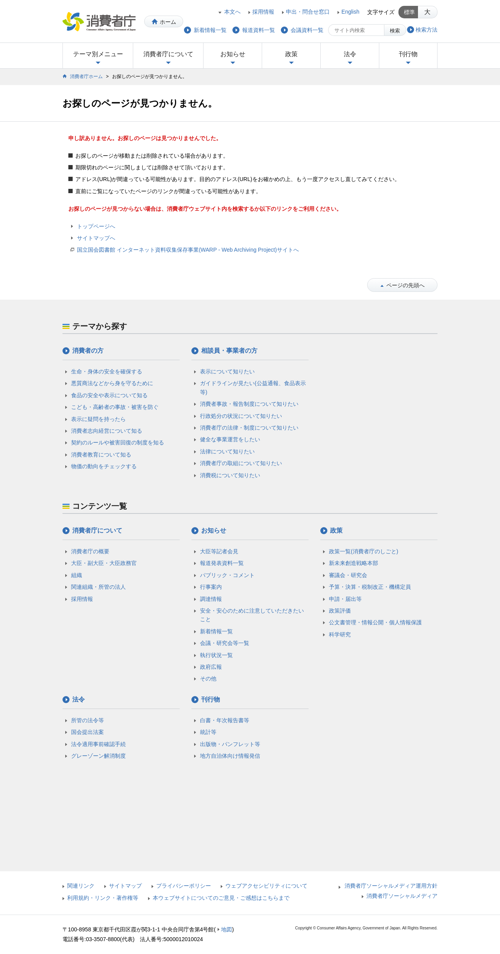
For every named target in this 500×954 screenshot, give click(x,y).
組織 (76, 575)
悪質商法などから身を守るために (112, 383)
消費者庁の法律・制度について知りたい (249, 428)
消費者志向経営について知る (106, 431)
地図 (226, 929)
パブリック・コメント (227, 575)
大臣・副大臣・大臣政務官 (104, 563)
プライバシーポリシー (183, 886)
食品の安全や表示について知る (109, 395)
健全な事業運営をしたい (230, 439)
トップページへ (96, 226)
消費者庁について (168, 54)
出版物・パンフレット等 (230, 744)
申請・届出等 (345, 599)
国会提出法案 (87, 732)
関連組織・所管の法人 (98, 587)
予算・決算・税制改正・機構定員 (370, 587)
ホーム (168, 22)
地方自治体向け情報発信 (230, 756)
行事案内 (211, 587)
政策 (291, 54)
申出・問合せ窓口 (308, 12)
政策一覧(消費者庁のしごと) (363, 551)
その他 (208, 678)
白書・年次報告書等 (224, 720)
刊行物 (408, 54)
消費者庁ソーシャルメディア (402, 896)
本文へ (232, 12)
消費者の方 (88, 350)
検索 (395, 31)
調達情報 (211, 599)
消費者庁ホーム (86, 76)
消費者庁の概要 (90, 551)
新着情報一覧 (216, 631)
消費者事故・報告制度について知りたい (249, 404)
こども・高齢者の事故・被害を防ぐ (115, 407)
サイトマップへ (96, 238)
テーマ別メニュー (98, 54)
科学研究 (340, 634)
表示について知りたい (227, 371)
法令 (350, 54)
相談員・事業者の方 (229, 350)
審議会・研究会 (348, 575)
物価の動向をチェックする (104, 466)
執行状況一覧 (216, 655)
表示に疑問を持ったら (98, 419)
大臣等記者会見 (219, 551)
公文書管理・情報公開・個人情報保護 (375, 622)
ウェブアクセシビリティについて (266, 886)
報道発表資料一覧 (222, 563)
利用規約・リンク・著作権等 (102, 898)
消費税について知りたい (230, 475)
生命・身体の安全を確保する (106, 371)
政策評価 (340, 611)
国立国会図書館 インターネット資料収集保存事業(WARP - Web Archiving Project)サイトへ (188, 250)
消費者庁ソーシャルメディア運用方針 (391, 886)
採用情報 (263, 12)
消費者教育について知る (101, 454)
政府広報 (211, 667)
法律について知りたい (227, 451)
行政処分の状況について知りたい (241, 416)
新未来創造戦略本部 (353, 563)
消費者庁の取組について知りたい (241, 463)
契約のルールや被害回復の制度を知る (117, 442)
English (350, 12)
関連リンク (81, 886)
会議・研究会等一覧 (224, 643)
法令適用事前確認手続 (98, 744)
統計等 (208, 732)
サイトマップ (125, 886)
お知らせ (232, 54)
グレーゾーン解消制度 (98, 756)
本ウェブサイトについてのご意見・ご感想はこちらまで (221, 898)
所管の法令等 (87, 720)
